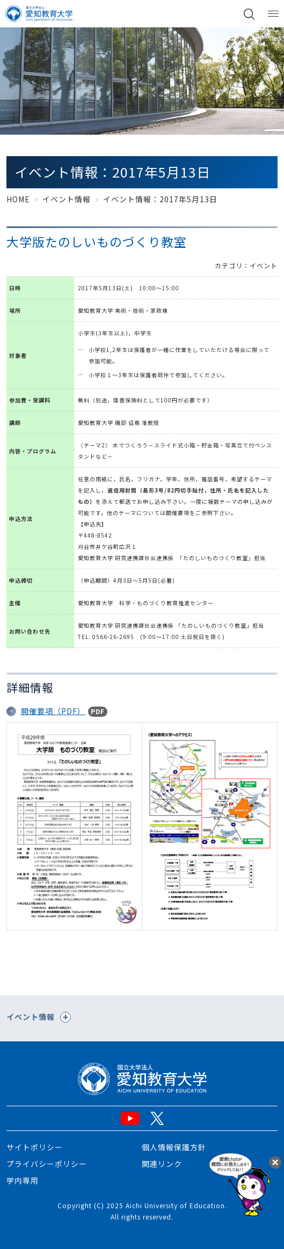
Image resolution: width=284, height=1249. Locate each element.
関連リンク (162, 1163)
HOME (18, 199)
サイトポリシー (34, 1147)
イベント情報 (66, 199)
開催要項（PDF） (53, 711)
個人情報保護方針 (174, 1147)
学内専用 (22, 1180)
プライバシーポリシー (46, 1163)
